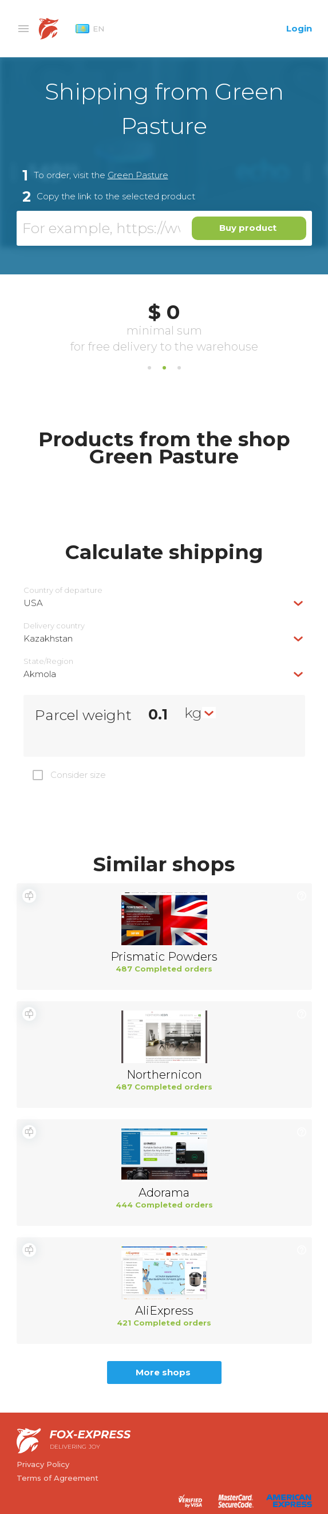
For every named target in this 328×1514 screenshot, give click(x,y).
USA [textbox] (33, 602)
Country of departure (62, 590)
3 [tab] (179, 367)
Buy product (247, 227)
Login (299, 28)
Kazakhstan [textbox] (48, 638)
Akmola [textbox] (39, 673)
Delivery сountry (54, 626)
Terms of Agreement (57, 1477)
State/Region (48, 661)
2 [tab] (164, 367)
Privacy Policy (43, 1464)
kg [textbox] (193, 712)
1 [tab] (149, 367)
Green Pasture (138, 175)
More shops (163, 1372)
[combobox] (164, 603)
